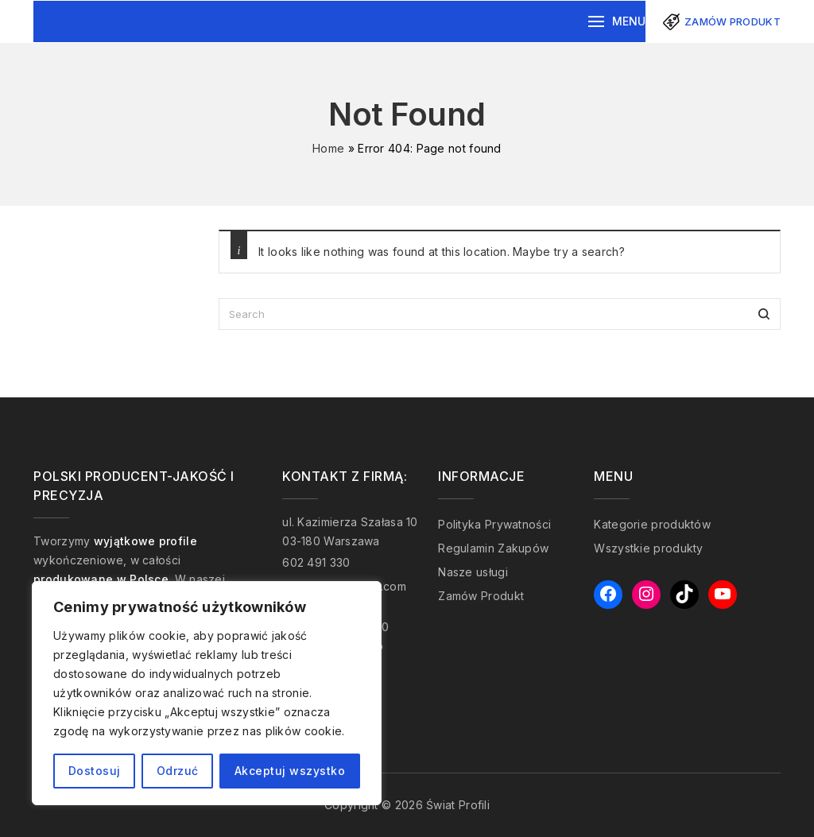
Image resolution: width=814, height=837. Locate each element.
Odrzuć (178, 770)
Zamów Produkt (481, 596)
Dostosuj (94, 770)
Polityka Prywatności (494, 524)
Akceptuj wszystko (290, 770)
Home (328, 148)
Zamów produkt (732, 21)
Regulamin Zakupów (493, 548)
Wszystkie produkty (648, 548)
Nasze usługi (473, 572)
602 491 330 (316, 562)
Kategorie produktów (652, 524)
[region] (207, 693)
